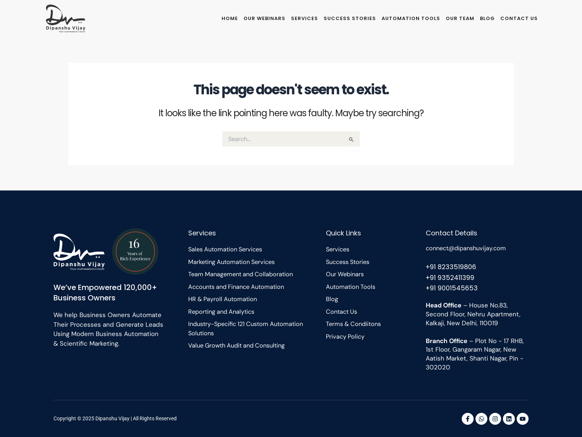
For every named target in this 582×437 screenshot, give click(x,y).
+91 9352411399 (450, 277)
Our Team (460, 18)
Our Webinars (264, 18)
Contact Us (519, 18)
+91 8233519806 (451, 266)
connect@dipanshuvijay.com (468, 248)
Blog (487, 18)
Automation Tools (411, 18)
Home (230, 18)
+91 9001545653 (452, 288)
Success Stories (350, 18)
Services (304, 18)
